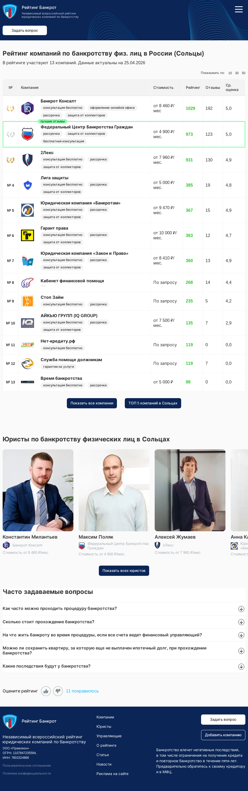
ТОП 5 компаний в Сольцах (152, 403)
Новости (103, 764)
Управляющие (109, 736)
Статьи (102, 755)
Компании (105, 717)
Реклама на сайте (112, 774)
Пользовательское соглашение (27, 766)
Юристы (103, 726)
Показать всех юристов (124, 570)
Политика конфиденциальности (27, 773)
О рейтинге (106, 745)
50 (243, 73)
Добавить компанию (223, 735)
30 (237, 73)
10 (230, 73)
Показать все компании (92, 403)
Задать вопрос (25, 30)
